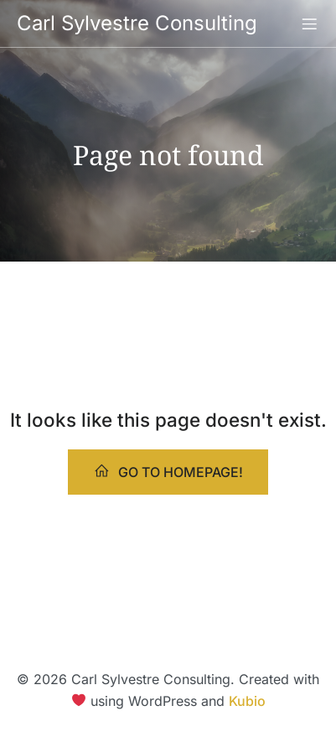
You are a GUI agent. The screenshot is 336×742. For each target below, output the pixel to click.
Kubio (248, 701)
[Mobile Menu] (309, 23)
